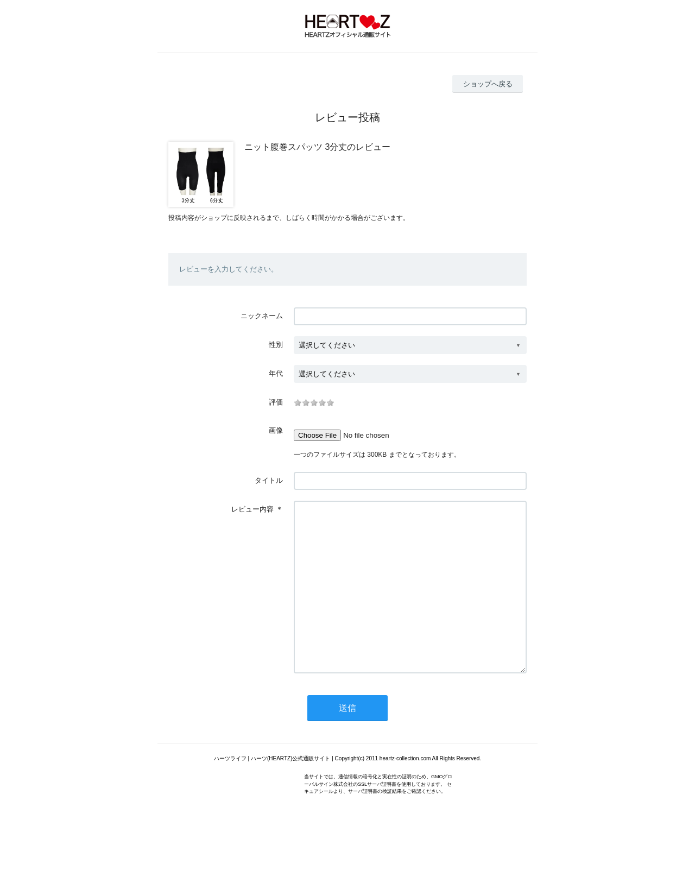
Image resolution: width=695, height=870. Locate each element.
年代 (276, 373)
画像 (276, 430)
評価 (276, 402)
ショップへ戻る (488, 84)
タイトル (269, 480)
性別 (276, 345)
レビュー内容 (252, 509)
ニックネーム (262, 316)
